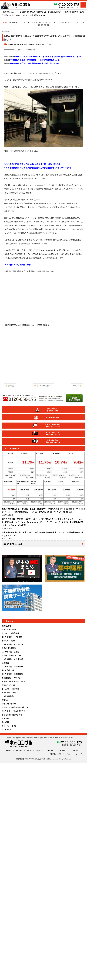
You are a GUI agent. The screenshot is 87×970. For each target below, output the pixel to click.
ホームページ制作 (9, 629)
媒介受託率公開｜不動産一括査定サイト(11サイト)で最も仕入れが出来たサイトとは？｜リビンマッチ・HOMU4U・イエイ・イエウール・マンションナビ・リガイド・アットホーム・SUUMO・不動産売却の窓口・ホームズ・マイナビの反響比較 (42, 522)
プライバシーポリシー (10, 726)
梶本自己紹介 (7, 626)
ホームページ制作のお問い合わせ (15, 707)
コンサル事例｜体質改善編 (12, 674)
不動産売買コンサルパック (12, 677)
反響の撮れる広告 (9, 648)
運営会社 (53, 754)
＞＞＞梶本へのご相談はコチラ (17, 264)
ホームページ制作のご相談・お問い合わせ (52, 425)
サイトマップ (6, 729)
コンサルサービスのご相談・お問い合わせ (52, 433)
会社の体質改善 (8, 670)
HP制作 (8, 750)
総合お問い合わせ (9, 703)
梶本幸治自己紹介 (52, 417)
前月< (5, 22)
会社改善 (61, 750)
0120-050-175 (68, 5)
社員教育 (5, 663)
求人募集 (5, 718)
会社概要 (5, 722)
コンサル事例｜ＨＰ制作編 (12, 637)
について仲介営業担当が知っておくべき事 (54, 168)
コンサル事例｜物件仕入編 (12, 659)
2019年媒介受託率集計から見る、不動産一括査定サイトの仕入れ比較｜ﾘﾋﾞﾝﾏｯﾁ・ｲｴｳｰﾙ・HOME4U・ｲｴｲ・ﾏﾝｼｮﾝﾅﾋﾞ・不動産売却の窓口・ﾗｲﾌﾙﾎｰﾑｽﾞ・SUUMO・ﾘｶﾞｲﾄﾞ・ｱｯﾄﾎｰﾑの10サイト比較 (43, 510)
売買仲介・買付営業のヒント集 (13, 681)
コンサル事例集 (8, 696)
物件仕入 (39, 750)
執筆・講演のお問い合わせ (12, 714)
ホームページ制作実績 (10, 633)
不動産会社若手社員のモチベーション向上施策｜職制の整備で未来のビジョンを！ (48, 56)
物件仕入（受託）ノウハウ (11, 655)
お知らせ (5, 700)
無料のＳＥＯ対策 (8, 640)
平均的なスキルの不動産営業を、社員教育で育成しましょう (34, 59)
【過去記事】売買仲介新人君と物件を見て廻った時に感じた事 (35, 164)
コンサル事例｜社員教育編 (12, 666)
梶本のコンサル (8, 12)
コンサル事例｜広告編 (10, 651)
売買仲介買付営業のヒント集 (52, 409)
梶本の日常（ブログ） (10, 692)
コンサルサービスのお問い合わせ (14, 711)
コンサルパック (74, 750)
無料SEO (19, 750)
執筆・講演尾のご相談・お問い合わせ (52, 441)
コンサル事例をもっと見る (12, 544)
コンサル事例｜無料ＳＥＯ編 (12, 644)
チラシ (29, 750)
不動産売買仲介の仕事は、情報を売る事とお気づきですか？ (34, 63)
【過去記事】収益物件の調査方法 (23, 168)
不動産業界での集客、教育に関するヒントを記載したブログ (39, 12)
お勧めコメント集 (8, 685)
